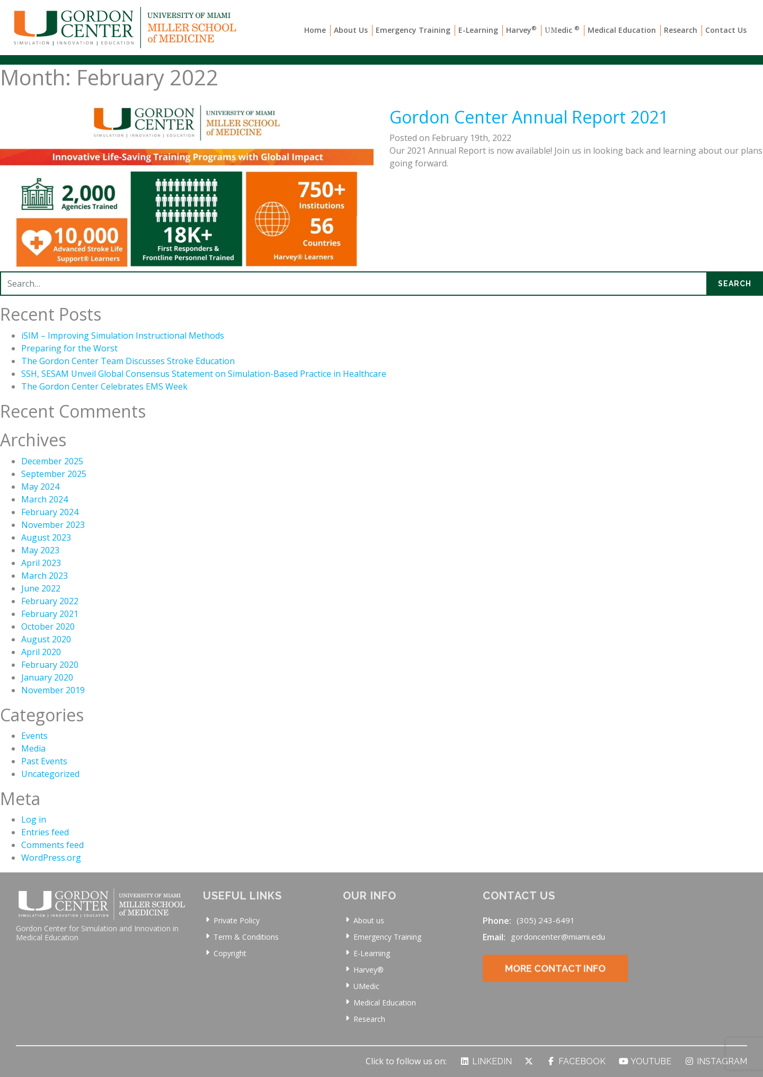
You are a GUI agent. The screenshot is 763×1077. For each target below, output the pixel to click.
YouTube (644, 1061)
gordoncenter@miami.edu (558, 936)
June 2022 (40, 588)
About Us (351, 30)
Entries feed (45, 832)
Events (34, 735)
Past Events (44, 761)
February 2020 (49, 664)
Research (680, 30)
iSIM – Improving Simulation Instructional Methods (122, 335)
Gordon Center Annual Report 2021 (528, 116)
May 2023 (40, 550)
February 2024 (49, 512)
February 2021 (49, 614)
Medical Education (622, 30)
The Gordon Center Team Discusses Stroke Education (128, 361)
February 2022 (49, 601)
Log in (33, 819)
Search (734, 283)
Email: (494, 937)
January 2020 (47, 677)
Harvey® (368, 970)
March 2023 (44, 575)
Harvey (521, 29)
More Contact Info (555, 978)
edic (562, 30)
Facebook (576, 1061)
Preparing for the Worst (69, 348)
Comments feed (52, 845)
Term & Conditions (246, 937)
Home (315, 30)
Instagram (715, 1061)
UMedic (366, 986)
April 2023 (41, 563)
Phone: (497, 920)
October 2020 (48, 626)
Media (33, 748)
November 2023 (53, 525)
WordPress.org (51, 857)
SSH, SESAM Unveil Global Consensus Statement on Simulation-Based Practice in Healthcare (203, 373)
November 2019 (53, 690)
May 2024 (40, 486)
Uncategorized (50, 774)
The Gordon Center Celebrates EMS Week (104, 386)
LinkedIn (485, 1061)
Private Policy (237, 920)
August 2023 (46, 537)
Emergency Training (413, 30)
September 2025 (53, 474)
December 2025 (52, 461)
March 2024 (44, 499)
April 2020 (41, 652)
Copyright (230, 953)
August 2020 (46, 639)
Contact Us (726, 30)
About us (368, 920)
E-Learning (478, 30)
